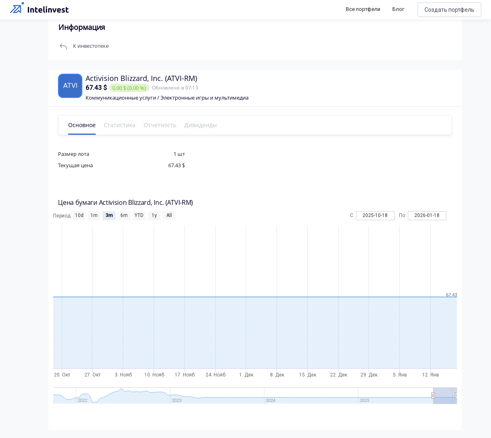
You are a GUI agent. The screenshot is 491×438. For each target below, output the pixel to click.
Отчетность (162, 125)
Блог (398, 9)
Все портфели (363, 9)
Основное (85, 125)
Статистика (122, 125)
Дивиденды (203, 125)
